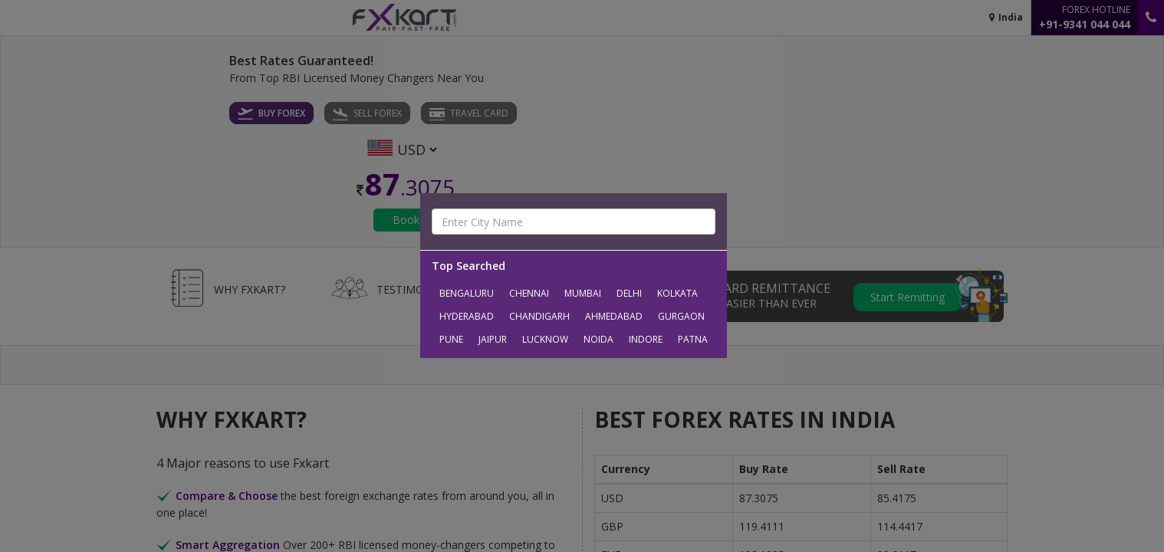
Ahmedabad (614, 316)
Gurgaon (681, 316)
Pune (451, 339)
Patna (693, 339)
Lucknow (545, 339)
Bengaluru (466, 293)
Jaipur (492, 339)
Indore (646, 339)
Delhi (629, 293)
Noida (598, 339)
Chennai (529, 293)
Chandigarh (539, 316)
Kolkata (677, 293)
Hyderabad (466, 316)
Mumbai (582, 293)
